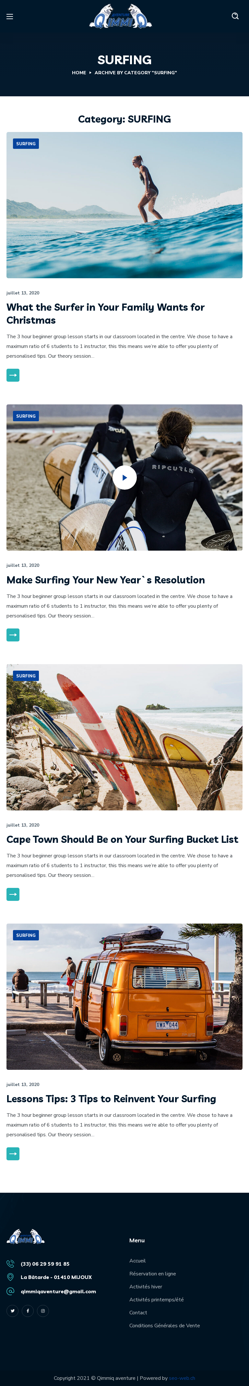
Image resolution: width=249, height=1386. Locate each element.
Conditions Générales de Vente (164, 1325)
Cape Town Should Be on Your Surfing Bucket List (122, 839)
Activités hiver (145, 1286)
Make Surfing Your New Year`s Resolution (105, 580)
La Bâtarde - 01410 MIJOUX (56, 1277)
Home (79, 73)
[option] (124, 205)
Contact (138, 1312)
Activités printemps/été (156, 1299)
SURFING (26, 144)
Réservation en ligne (152, 1273)
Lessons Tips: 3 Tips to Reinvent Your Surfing (111, 1099)
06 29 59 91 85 (51, 1264)
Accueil (137, 1260)
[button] (235, 16)
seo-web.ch (182, 1378)
